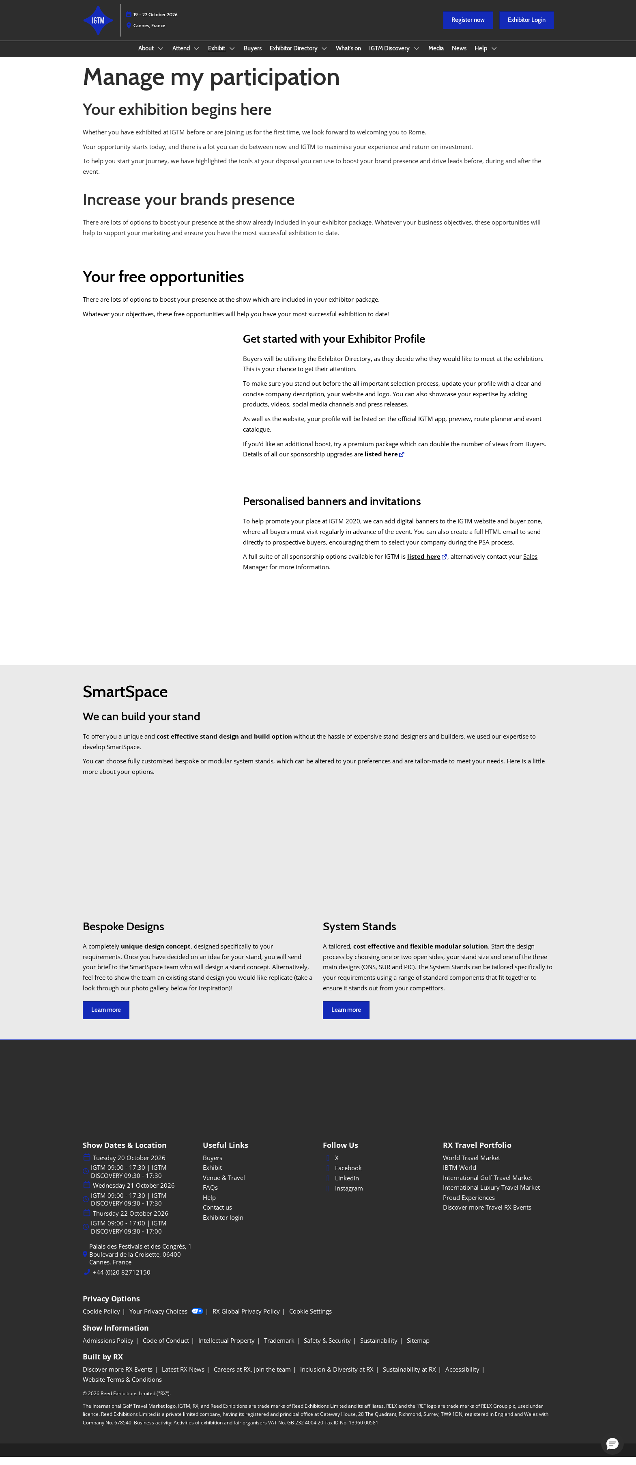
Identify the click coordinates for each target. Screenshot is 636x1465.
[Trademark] (279, 1348)
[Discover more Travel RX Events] (498, 1215)
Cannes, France (149, 33)
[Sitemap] (418, 1348)
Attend (181, 56)
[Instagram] (378, 1196)
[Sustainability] (379, 1348)
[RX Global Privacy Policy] (246, 1319)
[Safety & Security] (327, 1348)
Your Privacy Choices (166, 1319)
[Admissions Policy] (108, 1348)
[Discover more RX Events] (118, 1377)
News (459, 56)
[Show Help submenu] (494, 56)
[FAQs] (258, 1195)
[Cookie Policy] (101, 1319)
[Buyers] (258, 1166)
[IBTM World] (498, 1175)
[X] (378, 1166)
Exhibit (217, 56)
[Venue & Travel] (258, 1186)
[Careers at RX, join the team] (252, 1377)
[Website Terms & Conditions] (122, 1387)
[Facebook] (378, 1176)
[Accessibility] (462, 1377)
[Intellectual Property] (226, 1348)
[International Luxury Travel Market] (498, 1195)
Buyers (253, 56)
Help (482, 56)
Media (436, 56)
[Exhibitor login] (258, 1225)
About (146, 56)
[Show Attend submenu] (196, 56)
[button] (468, 28)
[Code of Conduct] (166, 1348)
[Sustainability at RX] (409, 1377)
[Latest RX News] (183, 1377)
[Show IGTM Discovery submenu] (416, 56)
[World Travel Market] (498, 1166)
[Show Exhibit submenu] (232, 56)
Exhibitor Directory (294, 56)
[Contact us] (258, 1215)
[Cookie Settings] (310, 1319)
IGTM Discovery (390, 56)
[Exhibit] (258, 1175)
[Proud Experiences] (498, 1205)
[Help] (258, 1205)
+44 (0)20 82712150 (121, 1280)
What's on (348, 56)
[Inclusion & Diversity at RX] (337, 1377)
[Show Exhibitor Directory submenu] (324, 56)
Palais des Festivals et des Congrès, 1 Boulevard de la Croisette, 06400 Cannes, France (140, 1262)
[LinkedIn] (378, 1186)
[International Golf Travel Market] (498, 1186)
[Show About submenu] (160, 56)
